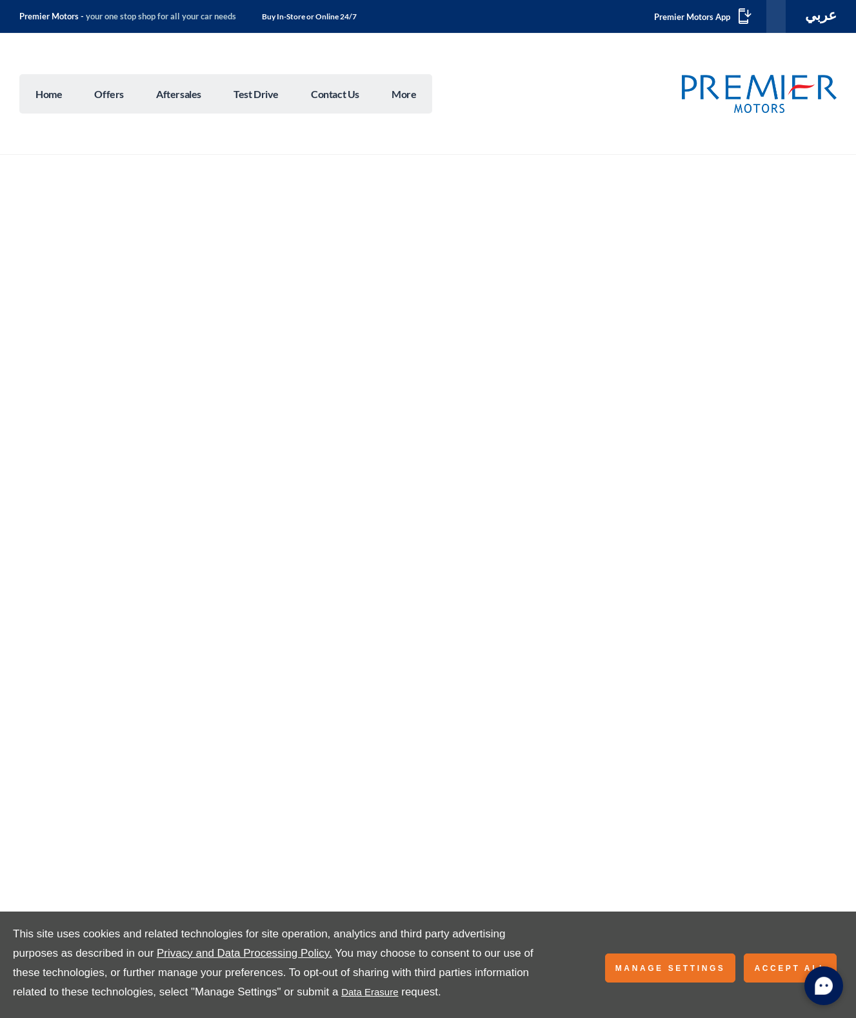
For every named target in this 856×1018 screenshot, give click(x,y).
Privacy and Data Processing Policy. (244, 953)
